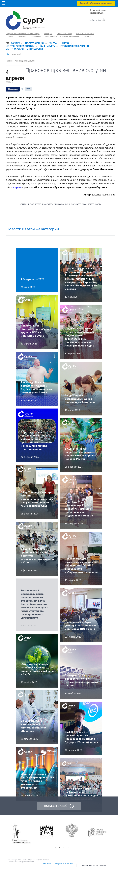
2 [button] (59, 847)
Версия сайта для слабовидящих (94, 865)
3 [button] (63, 847)
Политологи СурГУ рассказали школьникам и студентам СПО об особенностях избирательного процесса (81, 566)
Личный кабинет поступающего (95, 3)
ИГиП (28, 89)
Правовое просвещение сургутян (20, 61)
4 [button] (68, 847)
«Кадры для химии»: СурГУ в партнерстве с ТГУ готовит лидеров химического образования (37, 781)
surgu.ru (17, 187)
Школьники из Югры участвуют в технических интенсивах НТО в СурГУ (80, 625)
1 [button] (55, 847)
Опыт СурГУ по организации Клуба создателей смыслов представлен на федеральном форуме (79, 509)
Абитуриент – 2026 (32, 279)
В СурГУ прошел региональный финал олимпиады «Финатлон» (80, 399)
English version (95, 20)
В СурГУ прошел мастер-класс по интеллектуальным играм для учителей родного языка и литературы (37, 499)
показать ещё (55, 806)
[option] (24, 834)
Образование (13, 89)
